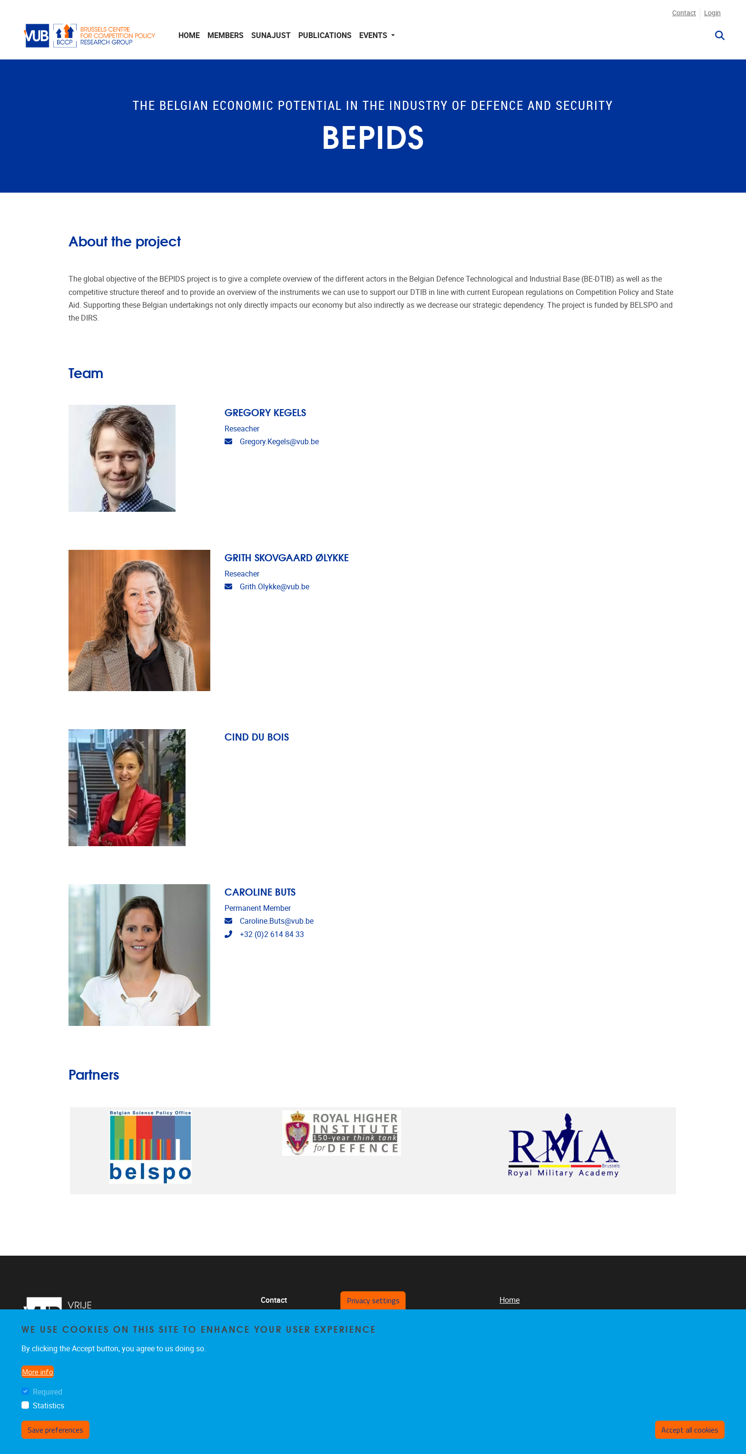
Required (47, 1391)
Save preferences (55, 1429)
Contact (684, 13)
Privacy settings (373, 1300)
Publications (325, 35)
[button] (716, 36)
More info (37, 1371)
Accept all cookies (689, 1429)
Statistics (48, 1405)
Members (225, 35)
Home (189, 35)
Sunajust (271, 35)
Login (712, 13)
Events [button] (374, 35)
